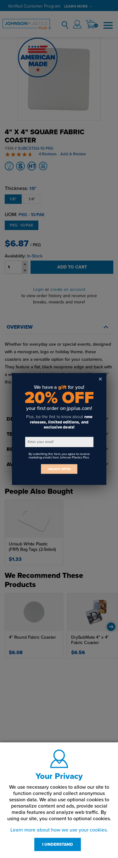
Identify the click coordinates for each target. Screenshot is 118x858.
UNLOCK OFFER (59, 469)
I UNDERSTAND (57, 844)
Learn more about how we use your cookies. (59, 830)
